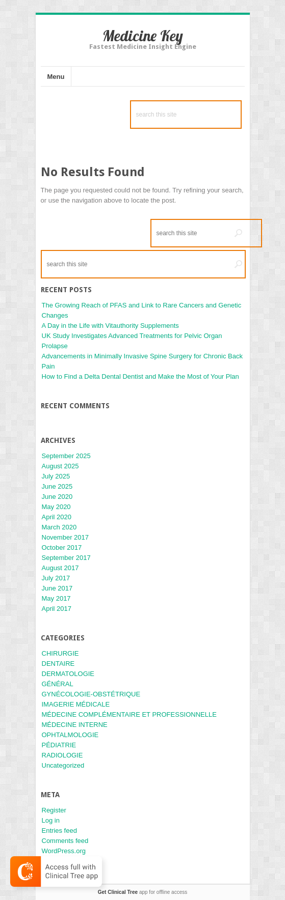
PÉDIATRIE (59, 745)
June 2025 (57, 486)
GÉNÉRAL (57, 684)
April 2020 (57, 517)
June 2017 (57, 588)
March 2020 (59, 527)
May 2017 (56, 598)
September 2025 (66, 456)
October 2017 (62, 547)
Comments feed (65, 841)
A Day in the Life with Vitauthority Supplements (110, 325)
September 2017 (66, 557)
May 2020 (56, 507)
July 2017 (56, 578)
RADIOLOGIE (62, 755)
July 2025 (56, 476)
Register (54, 810)
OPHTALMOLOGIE (70, 735)
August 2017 (60, 568)
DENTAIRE (58, 663)
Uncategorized (63, 765)
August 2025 (60, 466)
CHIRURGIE (60, 653)
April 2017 (57, 608)
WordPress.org (64, 851)
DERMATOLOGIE (68, 674)
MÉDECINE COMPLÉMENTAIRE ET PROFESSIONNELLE (129, 714)
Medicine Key (142, 35)
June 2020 (57, 496)
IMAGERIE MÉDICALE (76, 704)
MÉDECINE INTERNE (75, 724)
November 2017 (65, 537)
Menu (56, 76)
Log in (51, 820)
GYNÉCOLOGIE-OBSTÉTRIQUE (91, 694)
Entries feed (59, 830)
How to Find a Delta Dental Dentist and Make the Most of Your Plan (140, 376)
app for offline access (142, 892)
